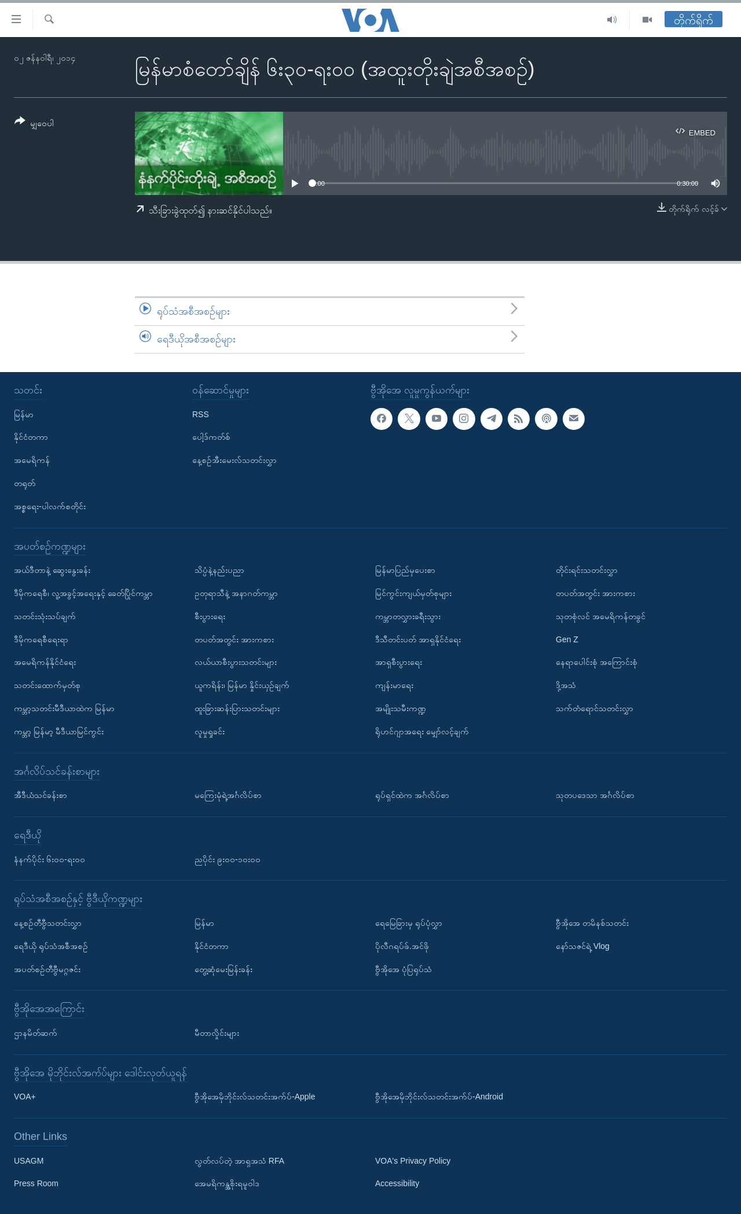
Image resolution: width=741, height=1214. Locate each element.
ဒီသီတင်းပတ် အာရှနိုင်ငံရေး (418, 638)
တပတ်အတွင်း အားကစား (234, 638)
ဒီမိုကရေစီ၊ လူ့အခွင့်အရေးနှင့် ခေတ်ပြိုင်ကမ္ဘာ (83, 593)
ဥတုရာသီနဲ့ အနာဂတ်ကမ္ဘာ (236, 593)
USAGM (28, 1160)
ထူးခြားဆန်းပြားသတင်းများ (237, 708)
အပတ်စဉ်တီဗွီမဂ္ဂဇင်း (47, 968)
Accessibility (397, 1183)
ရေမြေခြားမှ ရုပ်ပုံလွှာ (408, 923)
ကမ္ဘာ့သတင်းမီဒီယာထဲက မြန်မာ (64, 708)
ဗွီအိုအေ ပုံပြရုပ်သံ (403, 968)
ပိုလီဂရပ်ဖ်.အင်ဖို (402, 945)
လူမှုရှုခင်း (210, 730)
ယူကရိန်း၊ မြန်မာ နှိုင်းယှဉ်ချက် (242, 685)
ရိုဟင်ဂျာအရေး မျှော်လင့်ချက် (422, 730)
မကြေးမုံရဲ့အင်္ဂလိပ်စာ (228, 795)
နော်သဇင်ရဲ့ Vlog (583, 945)
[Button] (34, 124)
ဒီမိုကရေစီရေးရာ (41, 638)
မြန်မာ (24, 413)
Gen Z (567, 638)
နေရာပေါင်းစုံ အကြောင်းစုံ (596, 662)
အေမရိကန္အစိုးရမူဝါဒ (227, 1183)
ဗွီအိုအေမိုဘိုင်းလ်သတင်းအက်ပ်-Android (439, 1096)
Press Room (36, 1183)
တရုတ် (24, 483)
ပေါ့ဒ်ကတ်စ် (211, 437)
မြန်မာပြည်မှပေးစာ (405, 570)
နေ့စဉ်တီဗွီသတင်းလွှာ (48, 923)
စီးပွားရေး (210, 615)
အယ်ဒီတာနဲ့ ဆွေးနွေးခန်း (52, 570)
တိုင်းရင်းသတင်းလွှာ (587, 570)
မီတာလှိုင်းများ (217, 1033)
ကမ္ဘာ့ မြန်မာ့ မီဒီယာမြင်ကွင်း (59, 730)
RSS (200, 413)
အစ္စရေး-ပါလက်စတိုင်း (50, 505)
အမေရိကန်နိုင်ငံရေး (45, 662)
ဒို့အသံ (566, 685)
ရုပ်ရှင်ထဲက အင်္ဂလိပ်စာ (412, 795)
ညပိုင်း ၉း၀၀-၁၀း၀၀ (228, 858)
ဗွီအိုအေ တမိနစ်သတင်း (592, 923)
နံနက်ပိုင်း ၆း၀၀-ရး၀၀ (49, 858)
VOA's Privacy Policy (412, 1160)
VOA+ (25, 1096)
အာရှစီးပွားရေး (398, 662)
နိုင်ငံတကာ (31, 437)
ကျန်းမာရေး (394, 685)
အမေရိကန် (32, 460)
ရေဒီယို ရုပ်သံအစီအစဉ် (51, 945)
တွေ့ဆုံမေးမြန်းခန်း (223, 968)
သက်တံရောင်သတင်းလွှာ (594, 708)
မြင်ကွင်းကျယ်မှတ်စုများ (413, 593)
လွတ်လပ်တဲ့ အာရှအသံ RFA (239, 1160)
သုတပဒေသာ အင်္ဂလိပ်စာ (595, 795)
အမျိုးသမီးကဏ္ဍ (400, 708)
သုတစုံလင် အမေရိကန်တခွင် (600, 615)
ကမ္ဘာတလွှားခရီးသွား (408, 615)
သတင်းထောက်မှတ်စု (47, 685)
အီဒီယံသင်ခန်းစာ (40, 795)
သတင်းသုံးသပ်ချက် (45, 615)
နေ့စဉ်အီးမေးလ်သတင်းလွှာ (234, 460)
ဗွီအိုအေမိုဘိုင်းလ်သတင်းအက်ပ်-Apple (255, 1096)
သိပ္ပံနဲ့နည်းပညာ (219, 570)
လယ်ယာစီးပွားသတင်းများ (236, 662)
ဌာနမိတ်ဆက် (35, 1033)
